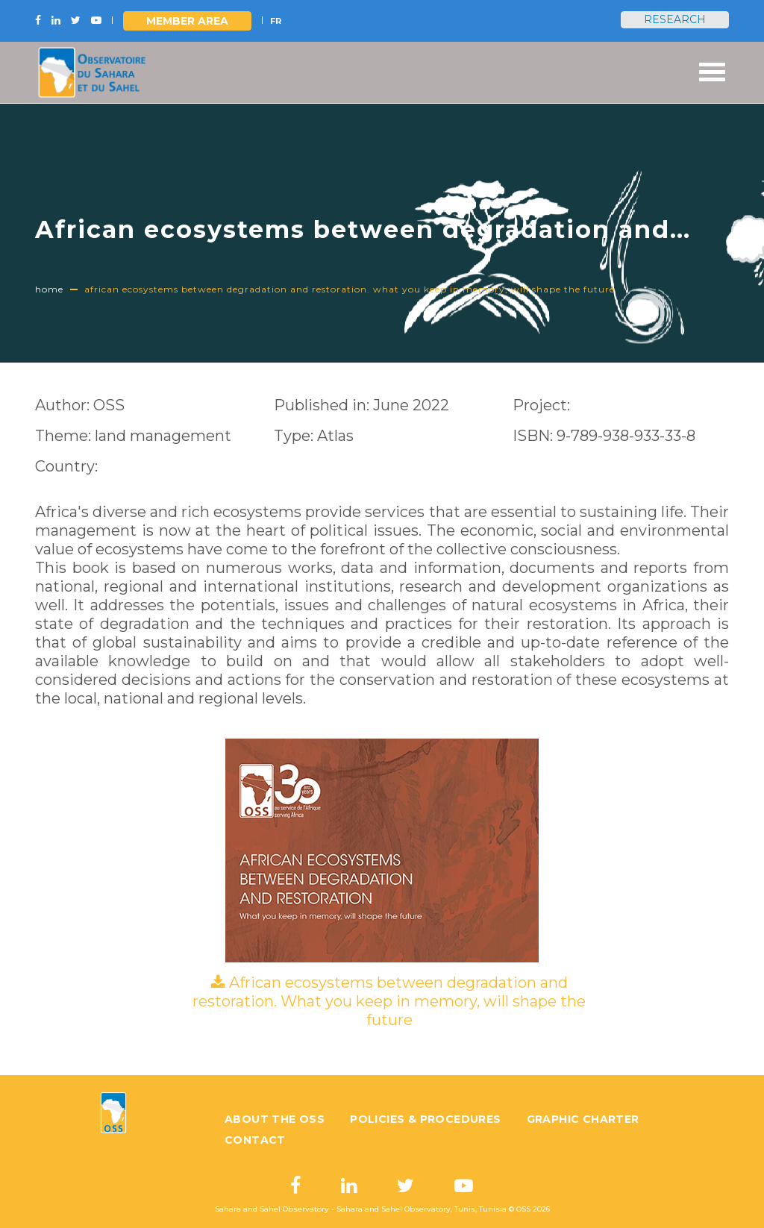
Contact (255, 1140)
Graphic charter (583, 1119)
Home (49, 289)
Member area (187, 21)
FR (275, 21)
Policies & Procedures (425, 1119)
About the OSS (275, 1119)
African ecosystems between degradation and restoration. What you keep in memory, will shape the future (389, 1001)
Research (675, 19)
